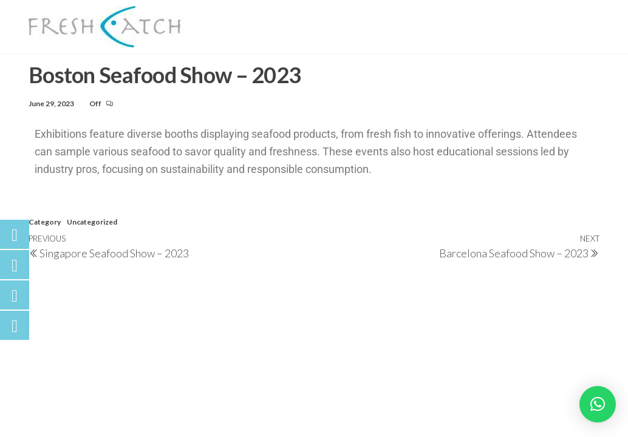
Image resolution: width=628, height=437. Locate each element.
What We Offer (457, 21)
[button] (597, 404)
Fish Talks (542, 21)
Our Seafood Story (271, 21)
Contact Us (202, 51)
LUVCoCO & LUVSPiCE (305, 51)
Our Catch (371, 21)
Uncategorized (92, 241)
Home (186, 21)
